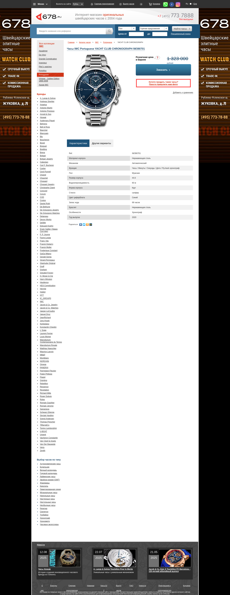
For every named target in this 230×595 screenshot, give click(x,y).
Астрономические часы (50, 464)
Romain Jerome (47, 406)
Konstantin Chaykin (48, 327)
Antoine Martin (46, 108)
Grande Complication (48, 59)
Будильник (44, 467)
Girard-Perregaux (47, 260)
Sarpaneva (44, 409)
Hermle (43, 289)
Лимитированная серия (50, 489)
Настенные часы (47, 499)
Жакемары (45, 483)
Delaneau (44, 216)
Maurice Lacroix (47, 352)
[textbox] (71, 31)
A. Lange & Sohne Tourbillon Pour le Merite (113, 569)
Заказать (163, 69)
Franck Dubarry (46, 244)
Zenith (42, 450)
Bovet (42, 143)
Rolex (42, 399)
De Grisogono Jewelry (49, 210)
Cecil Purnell (45, 172)
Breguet (43, 146)
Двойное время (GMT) (50, 480)
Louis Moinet (45, 337)
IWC (41, 46)
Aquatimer (43, 51)
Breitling (43, 149)
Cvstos (43, 200)
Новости (41, 545)
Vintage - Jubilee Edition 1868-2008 (49, 80)
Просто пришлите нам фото (163, 84)
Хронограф (45, 518)
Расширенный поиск (180, 34)
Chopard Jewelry (47, 184)
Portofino (42, 71)
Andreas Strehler (47, 101)
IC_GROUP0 (45, 298)
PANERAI (44, 368)
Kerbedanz (44, 324)
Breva (42, 152)
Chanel (43, 175)
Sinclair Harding (47, 415)
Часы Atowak (44, 569)
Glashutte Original (47, 263)
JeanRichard (45, 317)
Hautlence (44, 282)
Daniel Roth (45, 203)
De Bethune (45, 207)
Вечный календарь (48, 470)
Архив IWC (43, 85)
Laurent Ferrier (46, 333)
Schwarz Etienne (47, 412)
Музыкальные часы (48, 492)
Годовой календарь (48, 473)
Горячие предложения (104, 4)
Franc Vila (44, 241)
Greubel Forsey (46, 273)
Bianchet (43, 130)
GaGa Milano (45, 254)
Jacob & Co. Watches (49, 308)
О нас (42, 586)
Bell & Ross (45, 127)
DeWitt (43, 223)
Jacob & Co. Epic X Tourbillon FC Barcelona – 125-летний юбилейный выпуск (169, 570)
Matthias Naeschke (48, 348)
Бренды (53, 585)
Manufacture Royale (48, 345)
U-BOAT (43, 431)
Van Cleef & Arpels (48, 441)
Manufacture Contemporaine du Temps (51, 341)
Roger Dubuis (46, 396)
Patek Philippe (46, 374)
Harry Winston (46, 279)
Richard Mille (45, 393)
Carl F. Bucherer (47, 165)
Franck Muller (46, 247)
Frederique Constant (48, 250)
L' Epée (43, 330)
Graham (43, 270)
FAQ (131, 585)
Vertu (42, 447)
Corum (43, 194)
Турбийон (44, 515)
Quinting (43, 380)
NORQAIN (44, 361)
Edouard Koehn (46, 226)
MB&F (42, 355)
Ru (187, 4)
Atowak (43, 117)
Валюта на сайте (63, 4)
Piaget (42, 377)
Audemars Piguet (47, 121)
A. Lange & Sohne (47, 98)
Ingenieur (43, 63)
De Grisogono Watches (50, 213)
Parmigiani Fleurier (48, 371)
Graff (42, 266)
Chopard (43, 181)
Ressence (44, 387)
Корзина (156, 4)
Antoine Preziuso (47, 111)
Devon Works (45, 219)
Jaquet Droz (45, 314)
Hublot (43, 292)
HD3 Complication (47, 285)
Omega (43, 364)
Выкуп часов (128, 4)
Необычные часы (47, 505)
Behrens (43, 124)
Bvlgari (43, 156)
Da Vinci (42, 55)
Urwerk (43, 435)
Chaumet (44, 178)
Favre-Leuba (45, 238)
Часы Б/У (103, 586)
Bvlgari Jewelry (46, 159)
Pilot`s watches (45, 67)
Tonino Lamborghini (48, 428)
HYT (42, 295)
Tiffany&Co (44, 425)
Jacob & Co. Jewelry (48, 305)
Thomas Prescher (47, 422)
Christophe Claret (47, 188)
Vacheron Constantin (49, 438)
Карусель (44, 486)
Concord (43, 191)
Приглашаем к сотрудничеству (164, 586)
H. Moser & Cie (46, 276)
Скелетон (44, 512)
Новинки (90, 585)
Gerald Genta (45, 257)
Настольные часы (48, 502)
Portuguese (44, 75)
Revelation (44, 390)
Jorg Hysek (45, 321)
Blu (41, 136)
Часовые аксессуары (49, 524)
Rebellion (44, 383)
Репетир (43, 508)
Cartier (43, 168)
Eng (195, 4)
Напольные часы (47, 496)
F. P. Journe (45, 234)
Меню (41, 4)
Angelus (43, 105)
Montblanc (44, 358)
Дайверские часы (47, 476)
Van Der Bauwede (47, 444)
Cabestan (44, 162)
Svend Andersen (47, 419)
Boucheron (44, 140)
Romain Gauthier (47, 403)
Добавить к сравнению (183, 92)
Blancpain (44, 133)
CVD (42, 197)
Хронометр (45, 521)
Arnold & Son (45, 114)
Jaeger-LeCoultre (47, 311)
